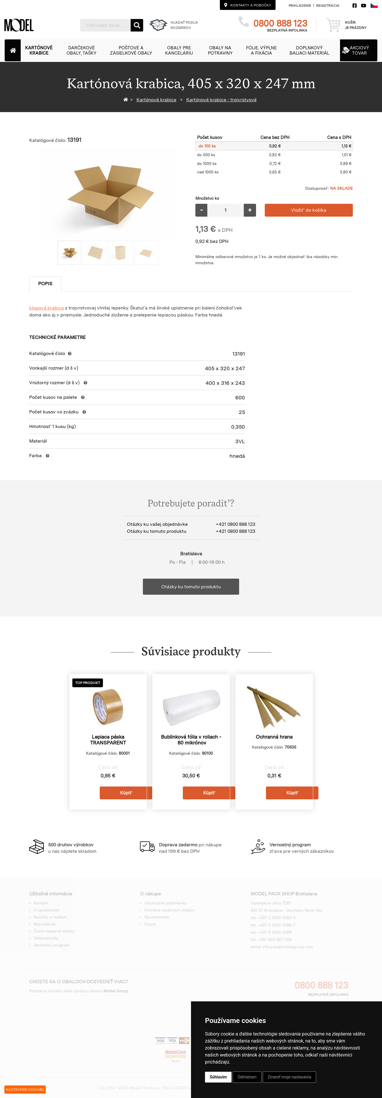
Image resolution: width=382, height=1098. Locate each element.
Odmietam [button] (247, 1077)
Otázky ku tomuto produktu (191, 586)
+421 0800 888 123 (235, 524)
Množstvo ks (207, 198)
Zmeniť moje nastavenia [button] (289, 1077)
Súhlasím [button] (218, 1077)
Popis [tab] (45, 283)
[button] (41, 50)
